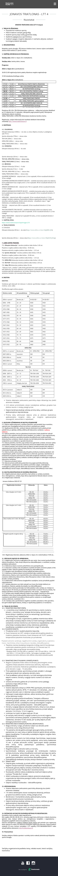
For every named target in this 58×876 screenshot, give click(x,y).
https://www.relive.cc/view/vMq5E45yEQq (41, 238)
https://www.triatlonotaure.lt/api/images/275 (16, 223)
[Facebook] (28, 864)
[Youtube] (22, 864)
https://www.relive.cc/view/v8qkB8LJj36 (39, 230)
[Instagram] (33, 864)
